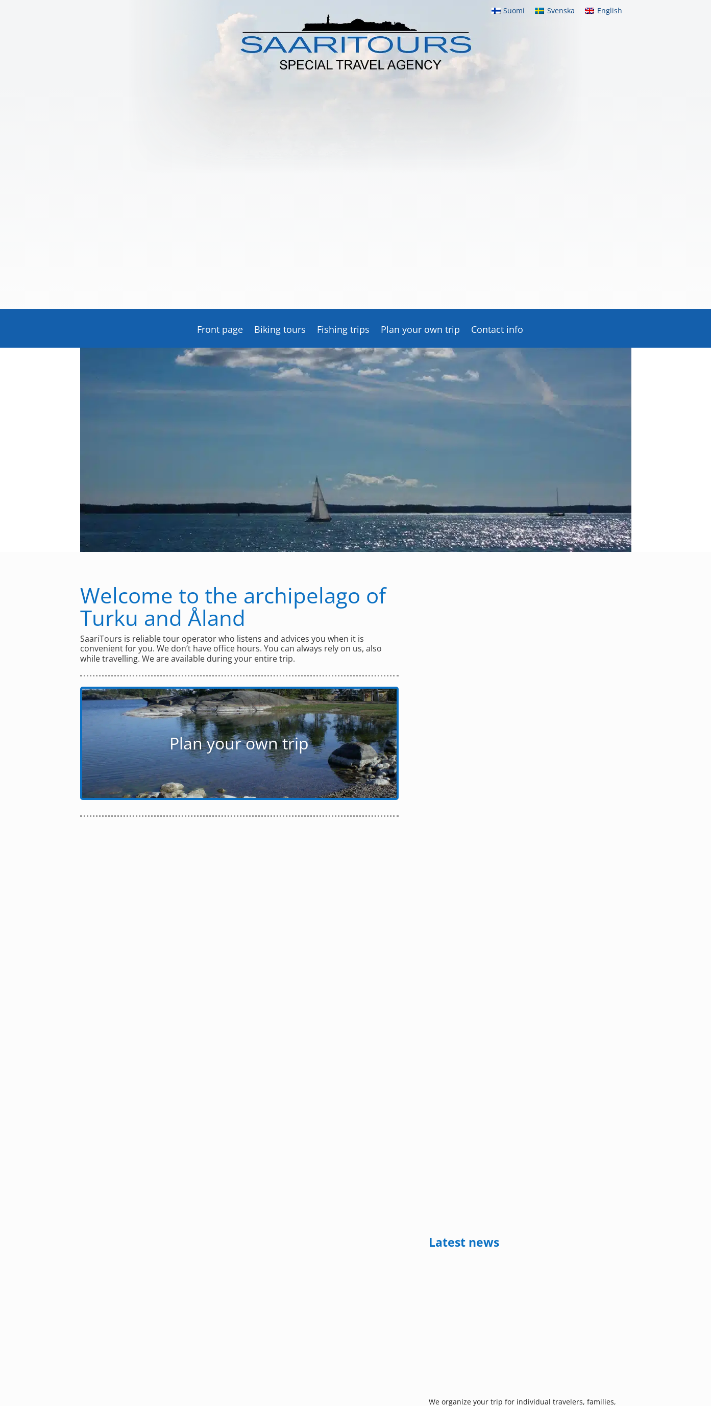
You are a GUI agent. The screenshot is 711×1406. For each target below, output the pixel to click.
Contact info (497, 330)
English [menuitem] (609, 10)
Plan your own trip (420, 330)
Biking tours (280, 330)
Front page (220, 330)
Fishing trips (343, 330)
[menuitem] (508, 10)
